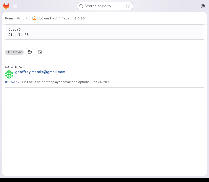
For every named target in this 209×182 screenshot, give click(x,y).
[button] (14, 52)
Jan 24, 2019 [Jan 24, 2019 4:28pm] (101, 82)
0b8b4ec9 (12, 82)
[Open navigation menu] (15, 6)
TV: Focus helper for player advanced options (56, 82)
